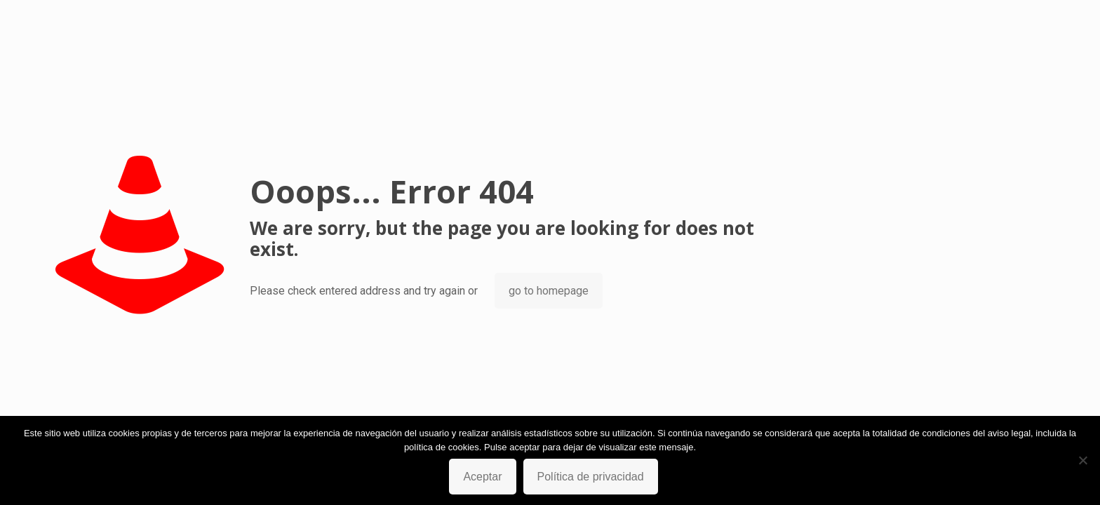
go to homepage (549, 290)
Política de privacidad (590, 477)
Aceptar (482, 477)
